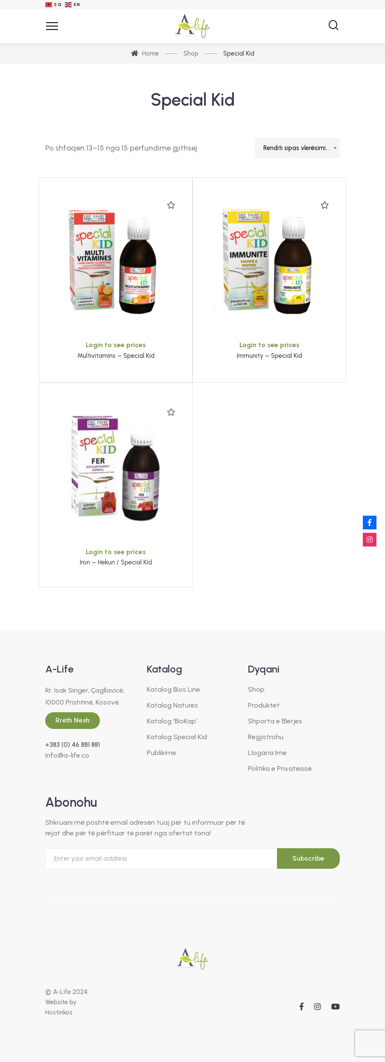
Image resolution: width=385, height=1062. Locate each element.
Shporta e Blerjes (275, 721)
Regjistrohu (265, 737)
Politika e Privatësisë (280, 768)
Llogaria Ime (267, 753)
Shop (256, 689)
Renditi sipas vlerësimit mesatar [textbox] (301, 148)
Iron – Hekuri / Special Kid (116, 583)
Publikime (161, 753)
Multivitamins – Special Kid (116, 356)
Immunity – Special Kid (269, 356)
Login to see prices (116, 345)
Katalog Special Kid (177, 737)
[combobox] (297, 148)
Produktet (264, 705)
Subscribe (308, 858)
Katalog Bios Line (173, 689)
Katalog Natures (172, 705)
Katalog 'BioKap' (172, 721)
